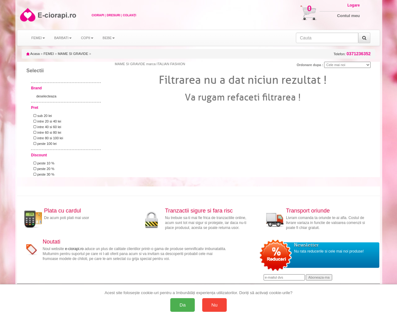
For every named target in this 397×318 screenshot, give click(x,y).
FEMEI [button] (38, 38)
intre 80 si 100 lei (47, 138)
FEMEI (48, 54)
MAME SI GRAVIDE (73, 54)
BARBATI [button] (63, 38)
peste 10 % (43, 163)
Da (183, 304)
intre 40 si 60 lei (46, 127)
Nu (215, 304)
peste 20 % (43, 169)
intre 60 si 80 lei (46, 132)
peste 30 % (43, 174)
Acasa (33, 54)
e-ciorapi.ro (74, 249)
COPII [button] (87, 38)
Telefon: (352, 54)
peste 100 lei (44, 144)
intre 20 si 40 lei (46, 121)
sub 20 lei (42, 116)
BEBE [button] (109, 38)
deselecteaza (46, 96)
